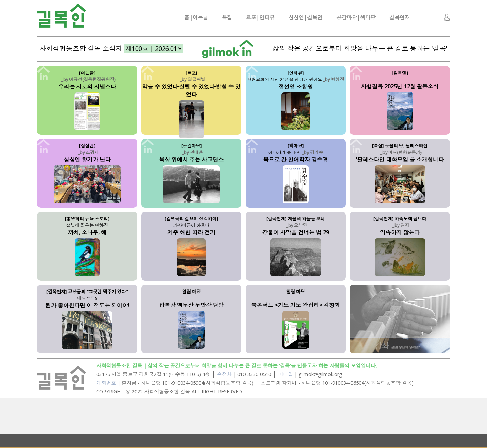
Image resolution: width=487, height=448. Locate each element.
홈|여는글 (196, 17)
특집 (227, 17)
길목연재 (399, 17)
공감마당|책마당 (356, 17)
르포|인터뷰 (260, 17)
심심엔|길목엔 (306, 17)
